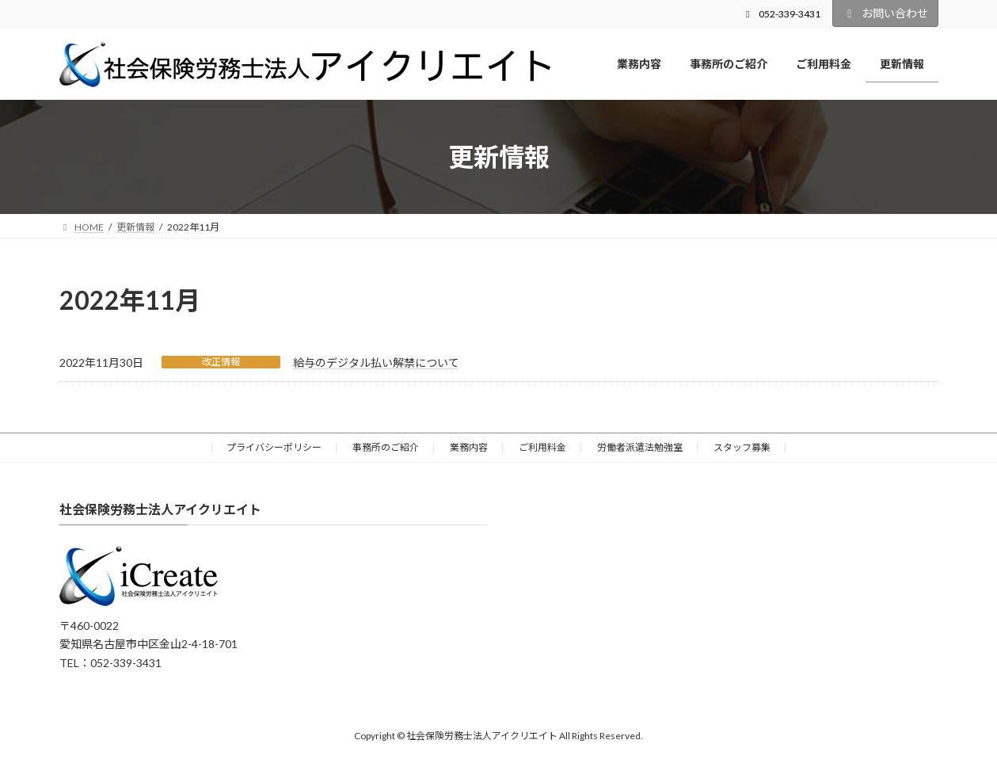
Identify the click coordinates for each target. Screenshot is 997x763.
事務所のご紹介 (385, 447)
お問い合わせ (885, 13)
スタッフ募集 (742, 447)
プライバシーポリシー (274, 447)
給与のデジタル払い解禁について (376, 362)
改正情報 (221, 362)
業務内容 (469, 447)
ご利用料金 (542, 447)
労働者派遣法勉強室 (640, 447)
